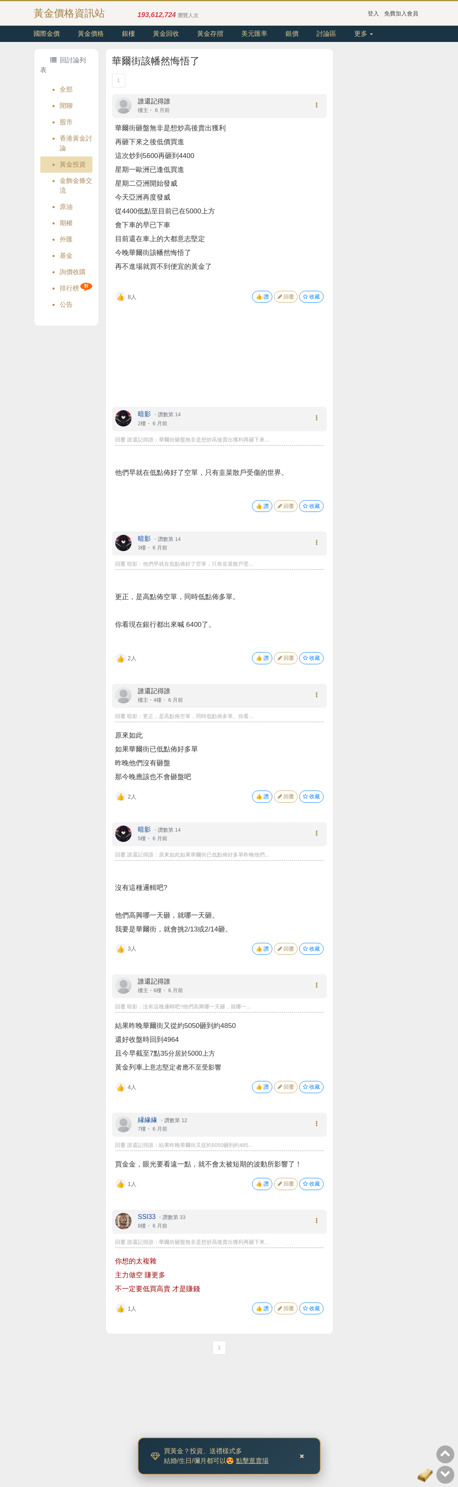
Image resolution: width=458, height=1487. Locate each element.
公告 (66, 304)
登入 (373, 13)
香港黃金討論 (76, 143)
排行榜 (69, 288)
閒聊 (66, 105)
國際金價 (47, 33)
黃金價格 (91, 33)
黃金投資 (73, 164)
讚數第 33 (173, 1217)
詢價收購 (73, 271)
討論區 (326, 33)
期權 (66, 223)
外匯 (66, 239)
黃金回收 (166, 33)
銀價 (291, 33)
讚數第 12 (175, 1120)
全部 (66, 89)
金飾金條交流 (76, 185)
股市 (66, 122)
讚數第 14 (169, 414)
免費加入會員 (401, 13)
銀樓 (128, 33)
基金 (66, 255)
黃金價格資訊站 (69, 13)
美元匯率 (254, 33)
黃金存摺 (210, 33)
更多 (363, 33)
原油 (66, 206)
